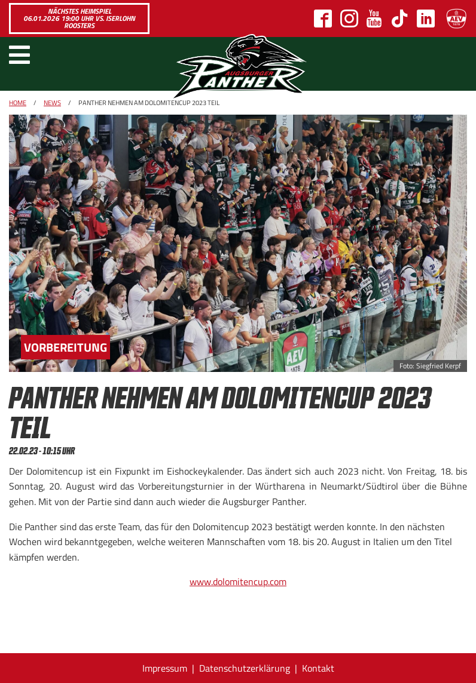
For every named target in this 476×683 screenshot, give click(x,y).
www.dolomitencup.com (238, 581)
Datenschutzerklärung (244, 668)
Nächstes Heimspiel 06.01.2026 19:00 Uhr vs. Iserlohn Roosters (79, 18)
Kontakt (318, 668)
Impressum (164, 668)
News (52, 102)
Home (17, 102)
